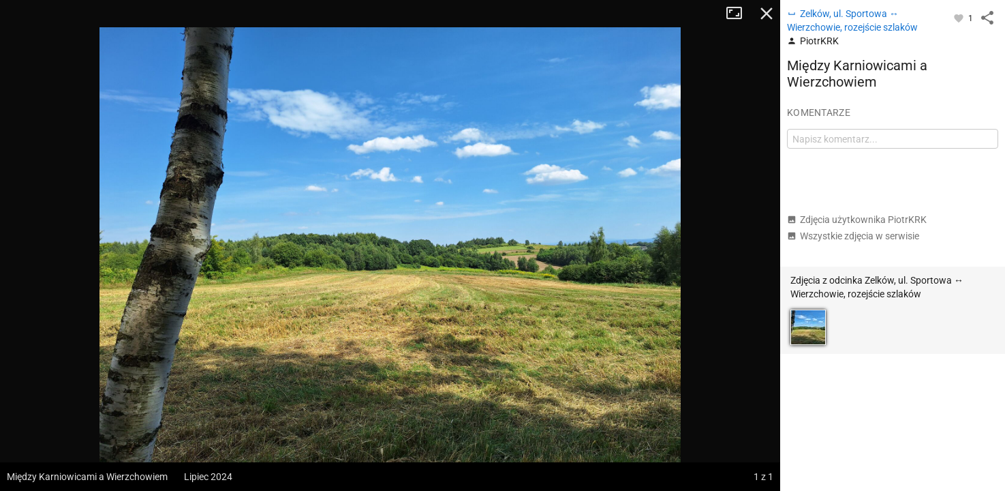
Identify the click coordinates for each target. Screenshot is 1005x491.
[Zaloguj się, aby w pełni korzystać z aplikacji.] (960, 17)
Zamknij (766, 13)
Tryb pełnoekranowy (739, 13)
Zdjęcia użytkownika (857, 219)
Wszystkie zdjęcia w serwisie (853, 235)
